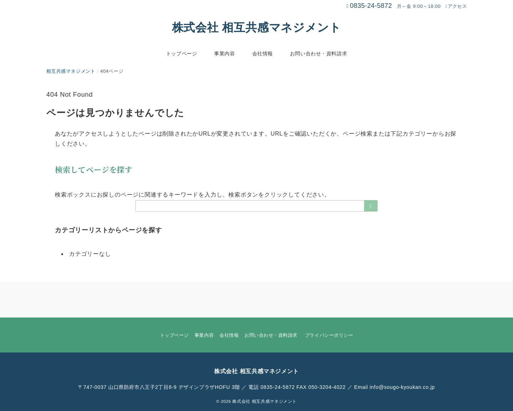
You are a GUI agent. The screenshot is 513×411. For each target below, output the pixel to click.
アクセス (456, 6)
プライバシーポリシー (329, 335)
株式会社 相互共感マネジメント (256, 27)
